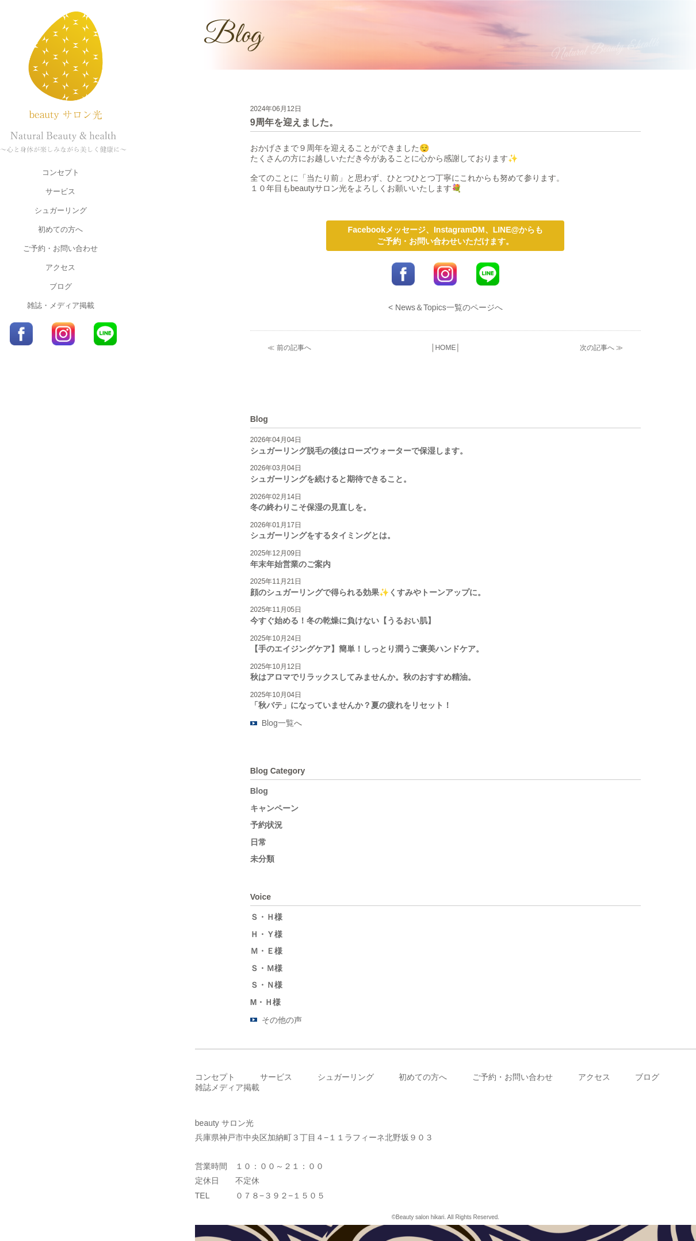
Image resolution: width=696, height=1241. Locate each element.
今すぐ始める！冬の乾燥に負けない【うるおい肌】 (342, 620)
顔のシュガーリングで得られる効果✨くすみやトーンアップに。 (367, 592)
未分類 (262, 858)
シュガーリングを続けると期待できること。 (330, 479)
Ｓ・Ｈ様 (266, 917)
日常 (258, 842)
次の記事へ (597, 348)
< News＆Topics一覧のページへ (445, 307)
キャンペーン (274, 808)
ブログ (60, 286)
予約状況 (266, 824)
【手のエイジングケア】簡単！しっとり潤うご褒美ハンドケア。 (367, 648)
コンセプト (60, 172)
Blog (259, 790)
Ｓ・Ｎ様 (266, 984)
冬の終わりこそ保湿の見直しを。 (310, 507)
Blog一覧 (278, 723)
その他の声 (282, 1020)
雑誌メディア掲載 (227, 1087)
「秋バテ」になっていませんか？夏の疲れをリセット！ (351, 705)
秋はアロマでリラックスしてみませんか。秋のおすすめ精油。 (363, 677)
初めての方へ (60, 229)
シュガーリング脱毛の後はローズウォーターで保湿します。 (359, 450)
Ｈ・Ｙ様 (266, 934)
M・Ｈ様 (265, 1002)
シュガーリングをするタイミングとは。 (322, 535)
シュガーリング (61, 210)
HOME (445, 348)
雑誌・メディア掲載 (60, 305)
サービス (60, 191)
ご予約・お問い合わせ (60, 248)
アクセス (60, 267)
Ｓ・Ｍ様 (266, 968)
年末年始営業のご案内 (290, 564)
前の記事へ (294, 348)
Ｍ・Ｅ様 (266, 951)
